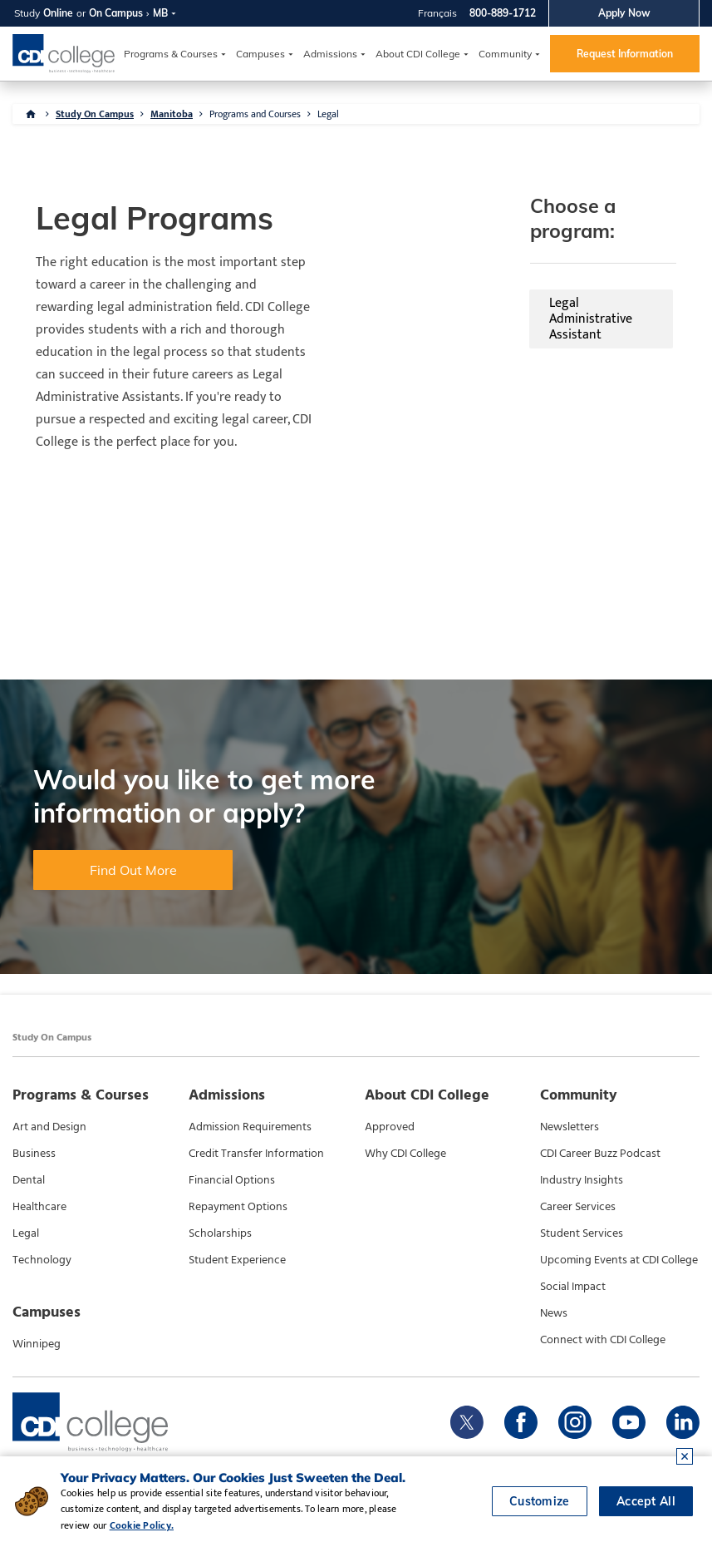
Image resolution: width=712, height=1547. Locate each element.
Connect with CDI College (602, 1339)
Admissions (330, 53)
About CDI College (418, 53)
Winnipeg (36, 1343)
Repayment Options (238, 1206)
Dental (28, 1179)
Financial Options (232, 1179)
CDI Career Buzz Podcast (600, 1152)
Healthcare (39, 1206)
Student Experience (237, 1259)
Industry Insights (581, 1179)
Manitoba (171, 114)
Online (58, 13)
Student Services (581, 1232)
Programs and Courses (255, 114)
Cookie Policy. (142, 1525)
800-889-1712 (502, 13)
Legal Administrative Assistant (455, 283)
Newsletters (569, 1126)
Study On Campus (95, 114)
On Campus (116, 13)
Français (437, 13)
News (553, 1312)
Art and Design (49, 1126)
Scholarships (220, 1232)
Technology (41, 1259)
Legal (328, 114)
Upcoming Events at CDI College (619, 1259)
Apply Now (624, 13)
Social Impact (573, 1286)
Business (34, 1152)
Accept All (645, 1501)
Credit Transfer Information (256, 1152)
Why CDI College (405, 1152)
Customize (539, 1501)
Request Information (625, 53)
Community (505, 53)
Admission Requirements (250, 1126)
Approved (390, 1126)
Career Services (578, 1206)
